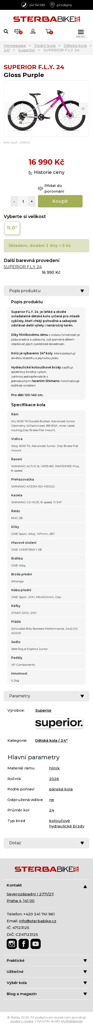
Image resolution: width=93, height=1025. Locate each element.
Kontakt (47, 885)
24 (51, 810)
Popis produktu (46, 290)
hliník (54, 768)
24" (7, 50)
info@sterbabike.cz (37, 921)
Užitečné (47, 971)
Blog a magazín (47, 993)
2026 (54, 778)
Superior (26, 50)
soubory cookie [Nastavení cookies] (21, 1021)
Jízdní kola (45, 45)
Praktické (47, 960)
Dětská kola (75, 45)
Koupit (60, 201)
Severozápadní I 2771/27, (30, 894)
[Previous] (9, 108)
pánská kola (61, 789)
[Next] (83, 108)
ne (51, 799)
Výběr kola (47, 982)
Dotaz (46, 843)
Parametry (46, 696)
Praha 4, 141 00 (20, 900)
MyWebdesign (72, 1021)
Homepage (15, 45)
